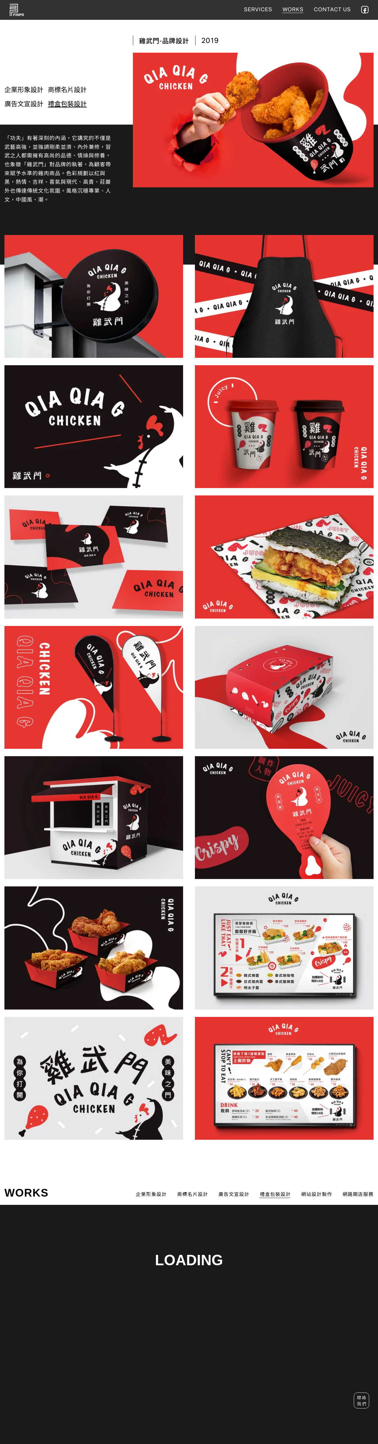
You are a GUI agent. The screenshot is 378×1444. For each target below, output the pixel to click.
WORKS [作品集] (293, 9)
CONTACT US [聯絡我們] (332, 9)
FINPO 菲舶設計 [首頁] (17, 10)
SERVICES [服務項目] (258, 9)
